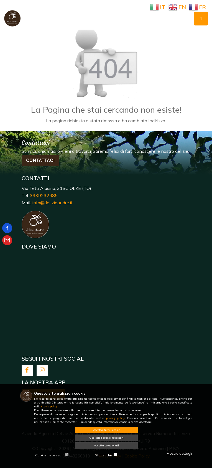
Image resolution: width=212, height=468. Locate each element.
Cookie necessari (49, 455)
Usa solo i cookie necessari (106, 437)
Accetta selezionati (106, 445)
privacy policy (115, 418)
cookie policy (49, 406)
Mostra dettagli (179, 453)
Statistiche (103, 455)
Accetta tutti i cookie (106, 430)
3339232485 (44, 195)
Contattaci (40, 160)
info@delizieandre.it (52, 202)
